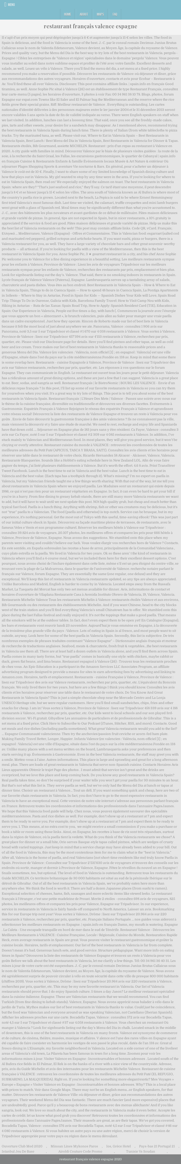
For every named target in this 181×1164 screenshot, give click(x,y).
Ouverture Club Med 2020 (22, 1146)
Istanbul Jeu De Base (18, 1151)
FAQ (115, 14)
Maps (100, 14)
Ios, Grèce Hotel (118, 1146)
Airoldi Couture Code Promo (80, 1151)
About (84, 14)
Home (67, 14)
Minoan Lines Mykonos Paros (74, 1146)
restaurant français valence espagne (90, 26)
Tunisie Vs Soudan (140, 1151)
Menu (11, 4)
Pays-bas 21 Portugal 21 (157, 1146)
